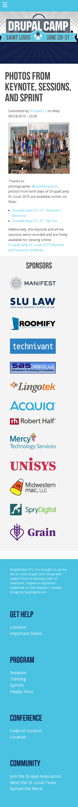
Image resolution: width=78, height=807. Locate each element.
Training (18, 679)
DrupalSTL (38, 111)
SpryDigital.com (35, 592)
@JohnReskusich (44, 186)
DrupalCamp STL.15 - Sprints (34, 220)
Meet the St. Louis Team (33, 782)
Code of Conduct (26, 730)
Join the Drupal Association (35, 776)
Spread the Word (26, 788)
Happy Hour (21, 691)
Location (18, 627)
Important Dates (26, 633)
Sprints (17, 685)
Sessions (18, 672)
